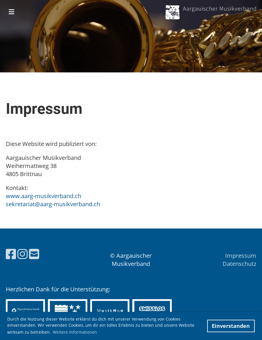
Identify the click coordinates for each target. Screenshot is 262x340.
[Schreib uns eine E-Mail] (34, 254)
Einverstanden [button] (231, 325)
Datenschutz (239, 264)
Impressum (240, 255)
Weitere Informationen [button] (75, 332)
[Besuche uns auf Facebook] (11, 254)
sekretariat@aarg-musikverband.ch (53, 204)
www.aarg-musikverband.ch (43, 196)
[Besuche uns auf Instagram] (22, 254)
